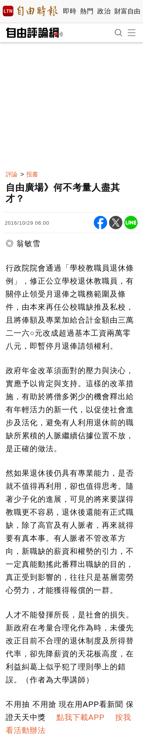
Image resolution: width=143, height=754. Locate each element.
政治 (104, 11)
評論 (11, 174)
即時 (69, 11)
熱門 (86, 11)
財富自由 (127, 11)
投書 (32, 174)
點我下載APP (80, 717)
